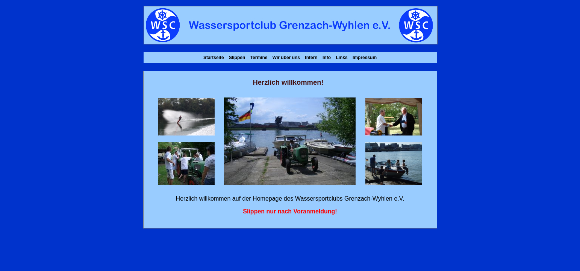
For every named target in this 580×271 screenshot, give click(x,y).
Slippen (237, 57)
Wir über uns (286, 57)
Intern (311, 57)
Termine (259, 57)
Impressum (365, 57)
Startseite (213, 57)
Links (341, 57)
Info (327, 57)
